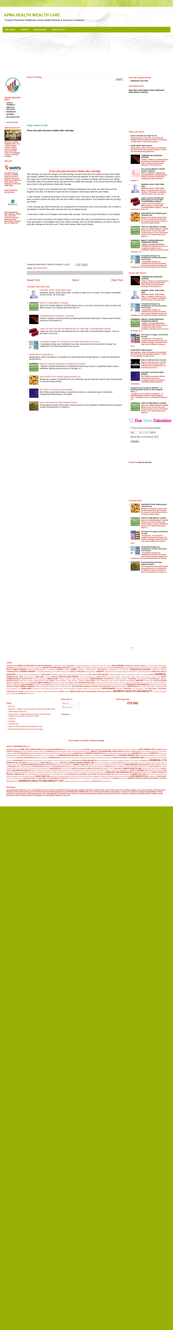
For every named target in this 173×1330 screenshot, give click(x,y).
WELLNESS (10, 30)
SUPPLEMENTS (109, 689)
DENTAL (73, 671)
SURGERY (120, 688)
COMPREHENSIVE (12, 671)
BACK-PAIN (29, 668)
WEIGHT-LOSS (75, 691)
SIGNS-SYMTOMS (161, 686)
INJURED (30, 680)
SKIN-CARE (26, 689)
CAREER (73, 669)
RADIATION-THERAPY (42, 686)
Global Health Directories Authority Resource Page (25, 729)
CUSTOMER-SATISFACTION (61, 671)
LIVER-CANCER (90, 680)
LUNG (111, 680)
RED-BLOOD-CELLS (55, 686)
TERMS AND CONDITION (17, 712)
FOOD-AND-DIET (103, 674)
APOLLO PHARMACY (10, 104)
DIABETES (100, 672)
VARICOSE (46, 691)
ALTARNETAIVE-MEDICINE (82, 665)
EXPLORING (70, 674)
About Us (11, 706)
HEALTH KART (40, 30)
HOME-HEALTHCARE (83, 679)
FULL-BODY (143, 674)
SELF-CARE (142, 686)
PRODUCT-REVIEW (12, 686)
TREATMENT (162, 688)
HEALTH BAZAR (12, 122)
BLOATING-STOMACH (103, 668)
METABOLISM (56, 683)
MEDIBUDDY (11, 112)
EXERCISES (62, 674)
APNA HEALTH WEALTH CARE (32, 14)
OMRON (43, 684)
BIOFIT (90, 668)
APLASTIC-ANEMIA (152, 665)
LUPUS (116, 680)
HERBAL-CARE (52, 679)
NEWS (23, 684)
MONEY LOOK (73, 683)
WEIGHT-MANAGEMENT (89, 691)
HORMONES (132, 679)
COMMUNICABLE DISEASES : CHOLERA (57, 316)
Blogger (101, 740)
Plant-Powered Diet (90, 684)
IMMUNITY (164, 679)
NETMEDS (10, 114)
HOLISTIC (68, 679)
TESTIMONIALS (139, 688)
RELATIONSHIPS (40, 268)
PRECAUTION (122, 684)
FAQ (86, 674)
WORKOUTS (23, 693)
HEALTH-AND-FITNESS (69, 677)
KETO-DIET (45, 680)
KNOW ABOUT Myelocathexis (41, 354)
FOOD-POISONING (115, 674)
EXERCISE (55, 674)
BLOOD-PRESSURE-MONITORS (133, 668)
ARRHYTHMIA (162, 665)
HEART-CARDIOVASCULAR (31, 765)
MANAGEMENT (130, 680)
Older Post (117, 280)
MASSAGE (140, 680)
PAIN (47, 684)
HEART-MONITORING (39, 679)
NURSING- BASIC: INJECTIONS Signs (55, 290)
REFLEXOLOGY (66, 686)
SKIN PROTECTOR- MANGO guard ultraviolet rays (60, 377)
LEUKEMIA (81, 680)
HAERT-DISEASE (29, 677)
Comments (67, 707)
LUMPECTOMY (104, 680)
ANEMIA (108, 665)
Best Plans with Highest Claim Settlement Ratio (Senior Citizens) (146, 91)
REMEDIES (87, 686)
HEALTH (54, 677)
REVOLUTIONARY (105, 686)
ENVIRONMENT (46, 674)
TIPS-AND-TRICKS (151, 688)
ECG (39, 674)
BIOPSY (94, 668)
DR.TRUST (20, 674)
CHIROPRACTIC (113, 669)
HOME (74, 679)
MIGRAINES (64, 683)
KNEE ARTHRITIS (61, 680)
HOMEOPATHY (109, 679)
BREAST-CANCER (19, 669)
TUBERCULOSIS (29, 691)
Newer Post (33, 280)
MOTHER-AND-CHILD (87, 683)
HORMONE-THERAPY (121, 679)
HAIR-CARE (39, 677)
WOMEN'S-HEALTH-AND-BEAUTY (133, 691)
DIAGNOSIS (118, 671)
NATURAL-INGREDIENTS (13, 684)
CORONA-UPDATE (27, 671)
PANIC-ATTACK (54, 684)
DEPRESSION (80, 671)
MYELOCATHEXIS (114, 683)
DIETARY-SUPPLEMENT (130, 671)
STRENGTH (85, 688)
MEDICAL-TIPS (25, 683)
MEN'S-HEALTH (44, 683)
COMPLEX (164, 669)
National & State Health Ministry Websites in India (25, 726)
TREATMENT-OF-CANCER (15, 691)
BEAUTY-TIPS (48, 668)
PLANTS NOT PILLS (102, 684)
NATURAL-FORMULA (160, 683)
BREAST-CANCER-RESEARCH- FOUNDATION (41, 669)
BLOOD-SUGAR (147, 668)
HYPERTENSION (154, 679)
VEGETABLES (54, 691)
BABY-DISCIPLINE (19, 668)
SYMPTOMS (127, 688)
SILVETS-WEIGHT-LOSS (13, 688)
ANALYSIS (103, 665)
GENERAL (161, 674)
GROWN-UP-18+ (12, 677)
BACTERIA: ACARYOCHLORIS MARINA (56, 390)
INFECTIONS (23, 680)
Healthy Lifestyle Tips (153, 677)
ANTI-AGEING (118, 666)
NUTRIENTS (37, 684)
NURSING (29, 685)
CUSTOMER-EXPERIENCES (44, 671)
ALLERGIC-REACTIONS (59, 665)
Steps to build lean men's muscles (153, 360)
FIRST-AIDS (92, 674)
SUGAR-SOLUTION (95, 688)
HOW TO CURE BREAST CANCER (54, 303)
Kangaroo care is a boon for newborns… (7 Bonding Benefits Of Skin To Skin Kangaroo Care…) (147, 389)
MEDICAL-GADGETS (13, 683)
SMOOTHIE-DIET (46, 688)
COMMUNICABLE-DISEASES (140, 669)
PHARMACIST (63, 684)
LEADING (74, 680)
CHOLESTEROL (123, 669)
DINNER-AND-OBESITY (159, 671)
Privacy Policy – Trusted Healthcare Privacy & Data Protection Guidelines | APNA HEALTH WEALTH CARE (29, 715)
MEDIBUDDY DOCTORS (139, 81)
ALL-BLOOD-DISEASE (43, 666)
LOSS (97, 680)
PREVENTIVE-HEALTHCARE (158, 684)
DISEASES (11, 674)
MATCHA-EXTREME (160, 680)
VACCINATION (38, 691)
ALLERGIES (70, 665)
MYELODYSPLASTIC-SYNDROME (130, 683)
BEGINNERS (73, 668)
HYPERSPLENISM (142, 679)
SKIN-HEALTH (36, 688)
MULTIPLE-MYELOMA (101, 683)
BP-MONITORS (157, 668)
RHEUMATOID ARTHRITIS (119, 686)
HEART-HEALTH (27, 679)
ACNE (19, 666)
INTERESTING (37, 680)
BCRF (41, 668)
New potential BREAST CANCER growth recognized (153, 170)
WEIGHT (66, 691)
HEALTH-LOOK (58, 30)
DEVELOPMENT (90, 671)
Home (75, 280)
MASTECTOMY (148, 680)
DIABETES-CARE (110, 671)
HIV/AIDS (61, 679)
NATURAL (151, 683)
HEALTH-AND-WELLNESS (87, 677)
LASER (69, 680)
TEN (133, 688)
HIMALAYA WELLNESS (10, 108)
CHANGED (81, 669)
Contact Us (12, 719)
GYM (21, 677)
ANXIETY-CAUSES (140, 665)
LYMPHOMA (121, 680)
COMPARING (155, 669)
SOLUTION (55, 688)
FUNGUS (151, 674)
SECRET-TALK (133, 686)
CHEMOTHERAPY (90, 669)
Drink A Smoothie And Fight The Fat (144, 136)
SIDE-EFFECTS (151, 686)
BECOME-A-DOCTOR (61, 668)
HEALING (47, 677)
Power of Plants (113, 684)
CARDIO (66, 669)
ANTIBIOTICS (128, 665)
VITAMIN (61, 691)
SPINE (61, 688)
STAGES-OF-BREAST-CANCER (72, 688)
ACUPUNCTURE (29, 666)
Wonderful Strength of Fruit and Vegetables (77, 781)
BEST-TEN (85, 668)
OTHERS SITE (13, 724)
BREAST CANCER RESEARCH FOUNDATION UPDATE (62, 364)
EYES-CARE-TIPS (79, 674)
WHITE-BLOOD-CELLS (105, 691)
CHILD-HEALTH (102, 669)
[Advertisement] (149, 484)
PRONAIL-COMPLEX (27, 686)
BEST (79, 668)
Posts (66, 703)
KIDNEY (52, 680)
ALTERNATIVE (95, 665)
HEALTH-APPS (101, 677)
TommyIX (85, 740)
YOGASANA (30, 693)
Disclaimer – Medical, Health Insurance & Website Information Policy (31, 709)
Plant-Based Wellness (78, 684)
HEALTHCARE (125, 677)
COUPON (24, 30)
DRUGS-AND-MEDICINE (30, 674)
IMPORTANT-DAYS (12, 680)
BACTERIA (36, 668)
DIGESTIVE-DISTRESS (144, 671)
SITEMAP (11, 721)
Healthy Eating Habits (138, 677)
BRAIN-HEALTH (79, 753)
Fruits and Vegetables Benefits (130, 674)
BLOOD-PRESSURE (117, 668)
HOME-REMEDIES (96, 679)
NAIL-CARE (143, 683)
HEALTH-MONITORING (113, 677)
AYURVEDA (10, 668)
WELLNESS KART (13, 117)
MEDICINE (33, 683)
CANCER (60, 669)
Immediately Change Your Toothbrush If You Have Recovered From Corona (70, 342)
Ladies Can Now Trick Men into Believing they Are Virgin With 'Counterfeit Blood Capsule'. (75, 329)
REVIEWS (95, 686)
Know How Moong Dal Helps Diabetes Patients (58, 402)
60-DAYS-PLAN (11, 665)
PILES (69, 684)
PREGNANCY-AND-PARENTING (138, 685)
